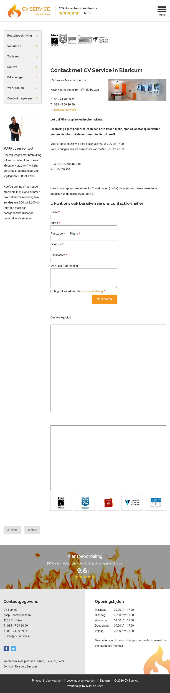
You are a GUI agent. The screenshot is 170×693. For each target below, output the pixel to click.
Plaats (75, 233)
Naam (55, 212)
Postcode (57, 233)
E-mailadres (58, 255)
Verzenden (104, 299)
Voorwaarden (54, 680)
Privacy (36, 680)
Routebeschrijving (19, 35)
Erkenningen (15, 77)
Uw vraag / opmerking (64, 265)
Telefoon (57, 244)
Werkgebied (15, 88)
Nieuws (12, 67)
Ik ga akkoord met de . (79, 291)
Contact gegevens (19, 98)
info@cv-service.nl (65, 110)
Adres (55, 223)
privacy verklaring (92, 291)
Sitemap (105, 680)
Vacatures (14, 46)
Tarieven (13, 56)
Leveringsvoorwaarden (81, 680)
